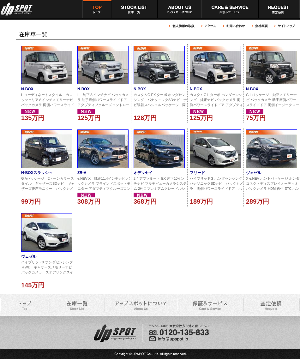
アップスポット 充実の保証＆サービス (230, 9)
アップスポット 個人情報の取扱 (183, 26)
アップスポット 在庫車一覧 (134, 9)
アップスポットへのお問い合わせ (234, 26)
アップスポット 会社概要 (260, 26)
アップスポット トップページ (96, 9)
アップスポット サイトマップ (284, 26)
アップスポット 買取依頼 (279, 9)
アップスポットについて (179, 9)
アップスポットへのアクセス (209, 26)
